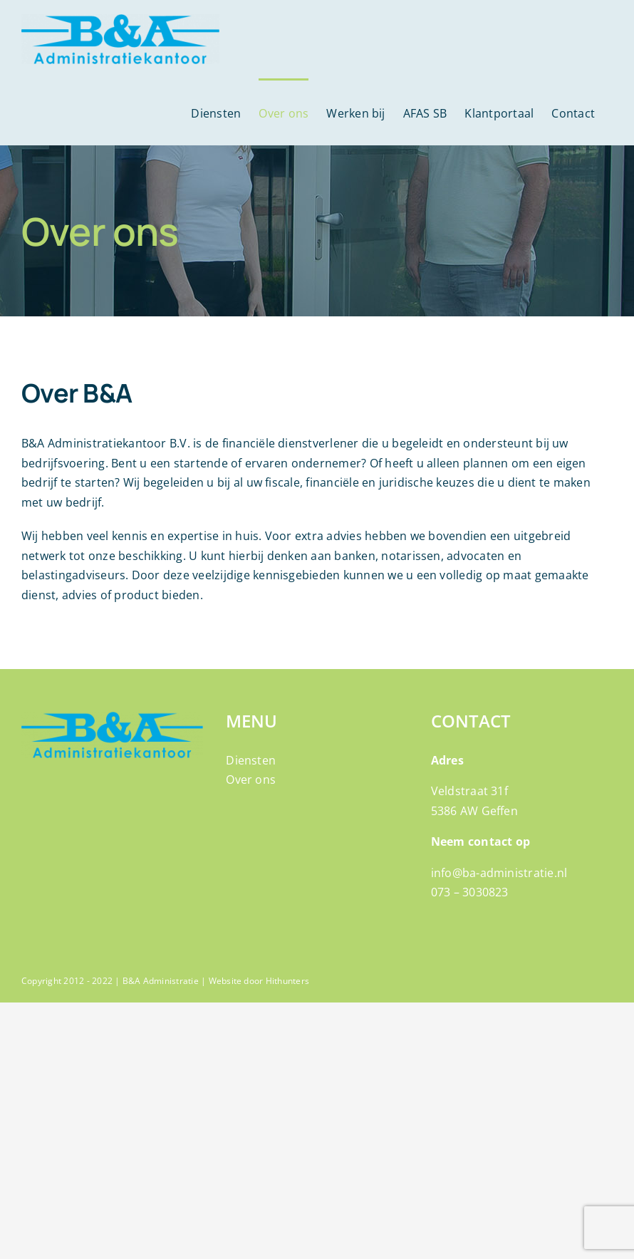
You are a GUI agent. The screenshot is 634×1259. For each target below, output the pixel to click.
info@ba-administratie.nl (499, 873)
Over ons (251, 779)
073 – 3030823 (470, 892)
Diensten (251, 760)
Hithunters (287, 981)
